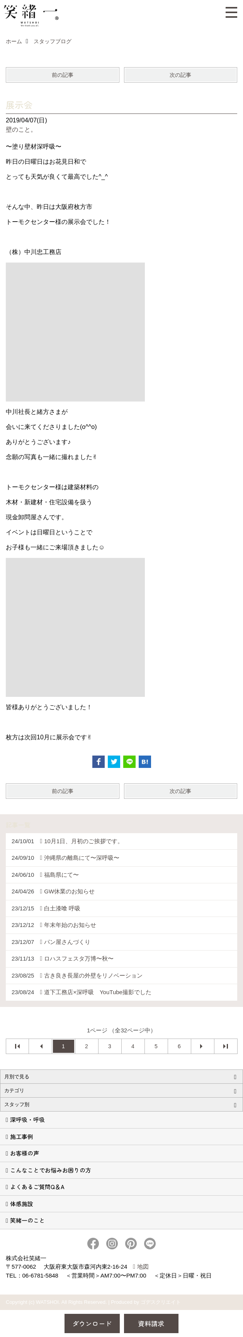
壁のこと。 (21, 129)
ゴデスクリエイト (161, 1302)
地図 (143, 1266)
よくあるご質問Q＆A (37, 1187)
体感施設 (21, 1204)
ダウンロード (92, 1323)
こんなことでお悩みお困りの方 (50, 1170)
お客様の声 (24, 1153)
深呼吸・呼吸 (27, 1119)
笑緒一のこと (27, 1220)
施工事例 (21, 1136)
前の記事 (62, 75)
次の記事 (180, 75)
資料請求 (151, 1323)
